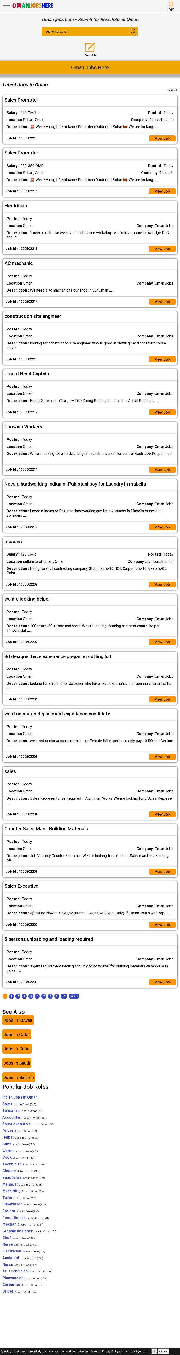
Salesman (23, 1111)
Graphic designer (29, 1232)
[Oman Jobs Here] (33, 8)
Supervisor (24, 1205)
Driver (20, 1131)
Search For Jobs (55, 31)
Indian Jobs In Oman (20, 1098)
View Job (162, 138)
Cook (19, 1158)
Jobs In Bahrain (18, 1078)
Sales (19, 1104)
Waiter (20, 1151)
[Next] (74, 997)
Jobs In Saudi (16, 1063)
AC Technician (27, 1272)
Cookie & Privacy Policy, (105, 1351)
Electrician (23, 1252)
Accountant (24, 1118)
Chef (18, 1145)
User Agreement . (140, 1351)
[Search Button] (130, 35)
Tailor (19, 1198)
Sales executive (28, 1125)
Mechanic (22, 1225)
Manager (22, 1185)
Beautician (23, 1178)
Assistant (22, 1258)
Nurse (19, 1245)
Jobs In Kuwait (17, 1021)
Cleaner (21, 1171)
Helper (20, 1138)
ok (154, 1351)
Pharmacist (24, 1279)
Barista (20, 1212)
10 (63, 997)
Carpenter (23, 1285)
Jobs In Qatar (16, 1035)
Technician (23, 1165)
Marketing (23, 1192)
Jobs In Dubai (16, 1049)
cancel (163, 1351)
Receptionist (25, 1218)
